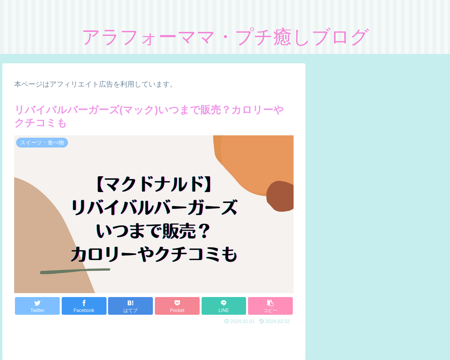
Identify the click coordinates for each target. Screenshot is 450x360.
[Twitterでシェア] (37, 306)
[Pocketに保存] (177, 306)
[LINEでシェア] (224, 306)
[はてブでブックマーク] (130, 306)
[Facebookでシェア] (84, 306)
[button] (270, 306)
